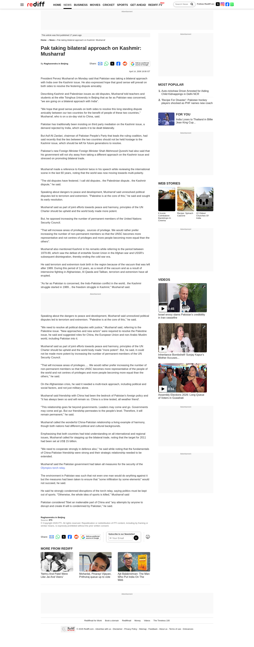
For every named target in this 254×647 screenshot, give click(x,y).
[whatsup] (232, 4)
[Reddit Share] (124, 63)
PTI (50, 520)
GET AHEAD (138, 4)
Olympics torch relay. (53, 467)
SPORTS (122, 4)
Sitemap (143, 629)
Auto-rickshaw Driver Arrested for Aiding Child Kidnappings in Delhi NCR (185, 92)
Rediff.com (89, 629)
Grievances (188, 629)
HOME (57, 4)
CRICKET (109, 4)
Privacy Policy (130, 629)
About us (163, 629)
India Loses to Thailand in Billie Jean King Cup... (194, 121)
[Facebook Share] (118, 63)
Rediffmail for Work (93, 620)
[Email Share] (100, 63)
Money (137, 620)
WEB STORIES (169, 183)
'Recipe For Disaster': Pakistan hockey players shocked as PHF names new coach (187, 101)
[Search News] (191, 4)
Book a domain (112, 620)
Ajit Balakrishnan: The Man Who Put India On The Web (134, 576)
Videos (147, 620)
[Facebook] (227, 4)
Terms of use (175, 629)
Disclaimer (117, 629)
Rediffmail (126, 620)
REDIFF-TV (155, 4)
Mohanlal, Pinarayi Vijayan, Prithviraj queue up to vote (95, 575)
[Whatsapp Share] (106, 63)
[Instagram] (222, 4)
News (52, 40)
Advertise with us (103, 629)
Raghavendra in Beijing (56, 63)
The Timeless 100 (161, 620)
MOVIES (95, 4)
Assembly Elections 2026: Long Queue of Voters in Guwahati (181, 396)
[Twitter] (217, 4)
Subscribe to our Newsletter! (122, 534)
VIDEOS (164, 279)
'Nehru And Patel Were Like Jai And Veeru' (54, 575)
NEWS (68, 4)
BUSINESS (80, 4)
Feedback (152, 629)
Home (43, 40)
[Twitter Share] (112, 63)
